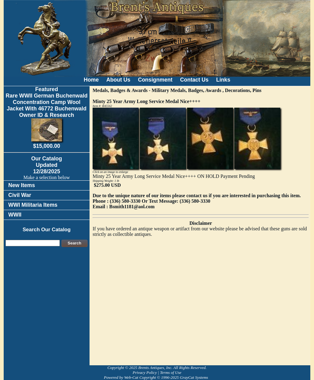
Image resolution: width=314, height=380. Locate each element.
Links (223, 80)
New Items (21, 185)
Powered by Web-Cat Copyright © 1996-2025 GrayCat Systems (157, 377)
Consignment (155, 80)
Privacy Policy (144, 372)
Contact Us (194, 80)
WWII (14, 215)
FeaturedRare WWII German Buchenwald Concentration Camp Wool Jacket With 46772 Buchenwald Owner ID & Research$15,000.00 (47, 117)
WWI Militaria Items (32, 205)
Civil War (19, 195)
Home (91, 80)
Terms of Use (171, 372)
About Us (118, 80)
